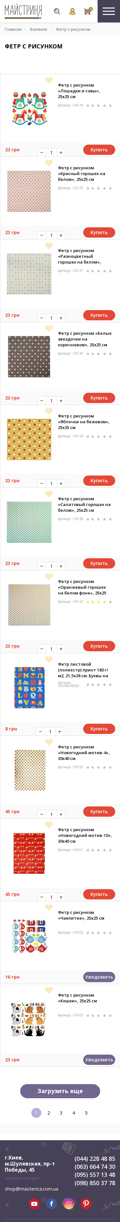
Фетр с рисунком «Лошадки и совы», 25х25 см (79, 90)
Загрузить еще (60, 1091)
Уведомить (99, 976)
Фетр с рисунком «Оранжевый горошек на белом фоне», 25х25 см (82, 587)
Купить (99, 149)
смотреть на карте (22, 1178)
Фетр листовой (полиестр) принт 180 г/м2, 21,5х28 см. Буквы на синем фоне (83, 669)
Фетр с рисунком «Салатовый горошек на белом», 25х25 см (84, 504)
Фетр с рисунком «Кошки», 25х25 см (77, 998)
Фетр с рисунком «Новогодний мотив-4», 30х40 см (84, 752)
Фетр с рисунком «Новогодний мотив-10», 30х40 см (85, 835)
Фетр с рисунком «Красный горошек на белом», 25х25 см (81, 173)
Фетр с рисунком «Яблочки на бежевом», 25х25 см (84, 421)
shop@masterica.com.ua (31, 1188)
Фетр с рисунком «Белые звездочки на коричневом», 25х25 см (85, 339)
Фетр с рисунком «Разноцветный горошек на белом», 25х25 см (79, 256)
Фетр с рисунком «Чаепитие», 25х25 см (81, 915)
